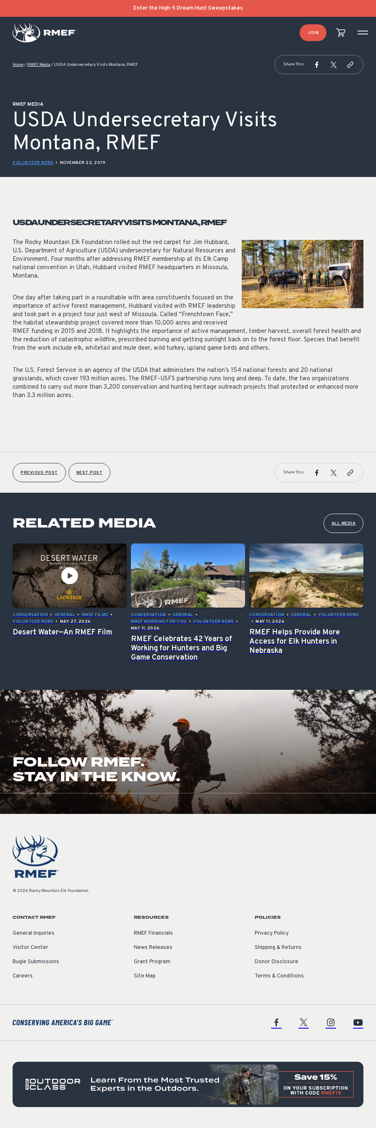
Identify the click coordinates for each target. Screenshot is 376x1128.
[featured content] (188, 1084)
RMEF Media (38, 65)
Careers (23, 976)
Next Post (89, 473)
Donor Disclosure (276, 962)
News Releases (153, 947)
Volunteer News (33, 163)
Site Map (145, 976)
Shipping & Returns (278, 947)
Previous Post (39, 473)
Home (18, 65)
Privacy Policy (272, 933)
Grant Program (152, 962)
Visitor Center (30, 947)
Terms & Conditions (279, 976)
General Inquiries (34, 933)
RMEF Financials (153, 933)
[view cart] (341, 33)
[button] (316, 65)
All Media (344, 523)
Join (313, 33)
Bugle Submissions (36, 962)
